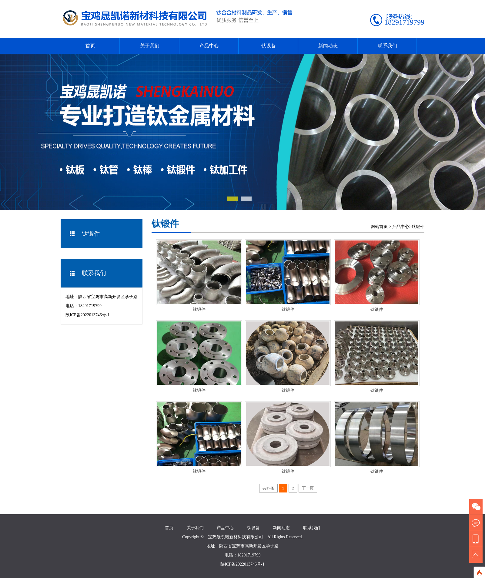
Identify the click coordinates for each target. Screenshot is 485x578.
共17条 (268, 488)
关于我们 (149, 45)
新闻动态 (328, 45)
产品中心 (209, 45)
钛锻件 (418, 226)
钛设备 (268, 45)
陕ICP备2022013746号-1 (87, 315)
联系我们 (387, 45)
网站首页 (379, 226)
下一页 (308, 488)
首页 (90, 45)
